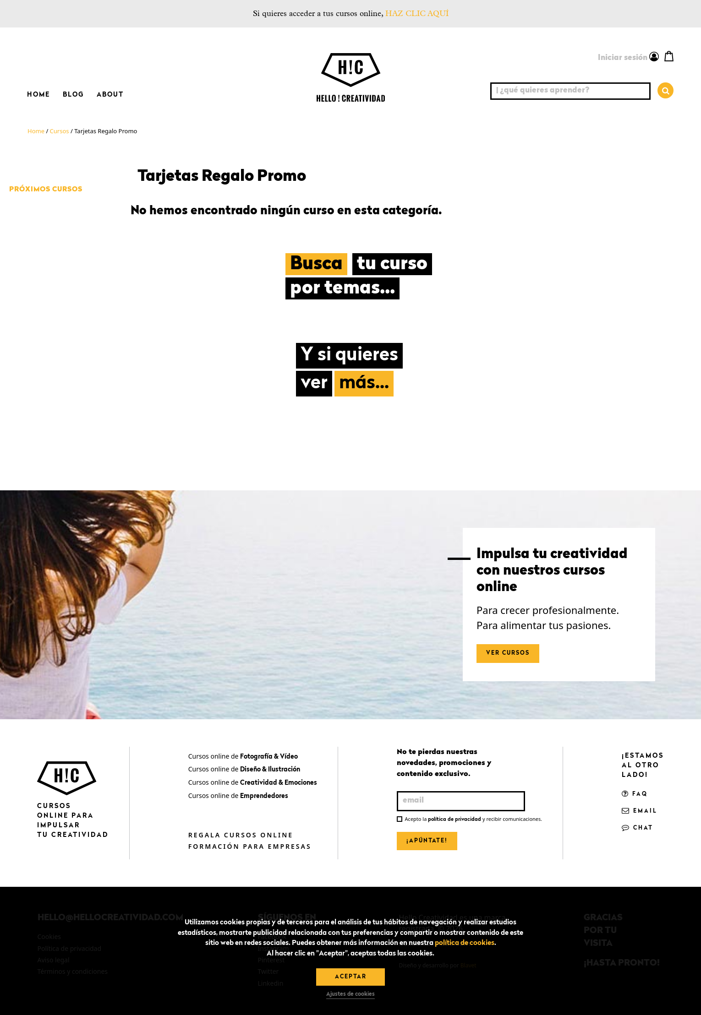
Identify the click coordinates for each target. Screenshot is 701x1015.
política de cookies (464, 943)
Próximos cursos (45, 189)
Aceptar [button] (351, 977)
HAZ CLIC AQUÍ (417, 13)
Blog (73, 95)
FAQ (635, 794)
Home (38, 95)
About (110, 95)
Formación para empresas (250, 846)
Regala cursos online (240, 834)
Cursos (59, 131)
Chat (637, 828)
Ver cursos (508, 653)
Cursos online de (243, 756)
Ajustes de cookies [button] (350, 994)
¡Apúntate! (427, 841)
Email (639, 811)
